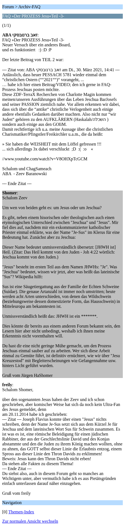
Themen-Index (21, 512)
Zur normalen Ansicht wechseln (30, 521)
